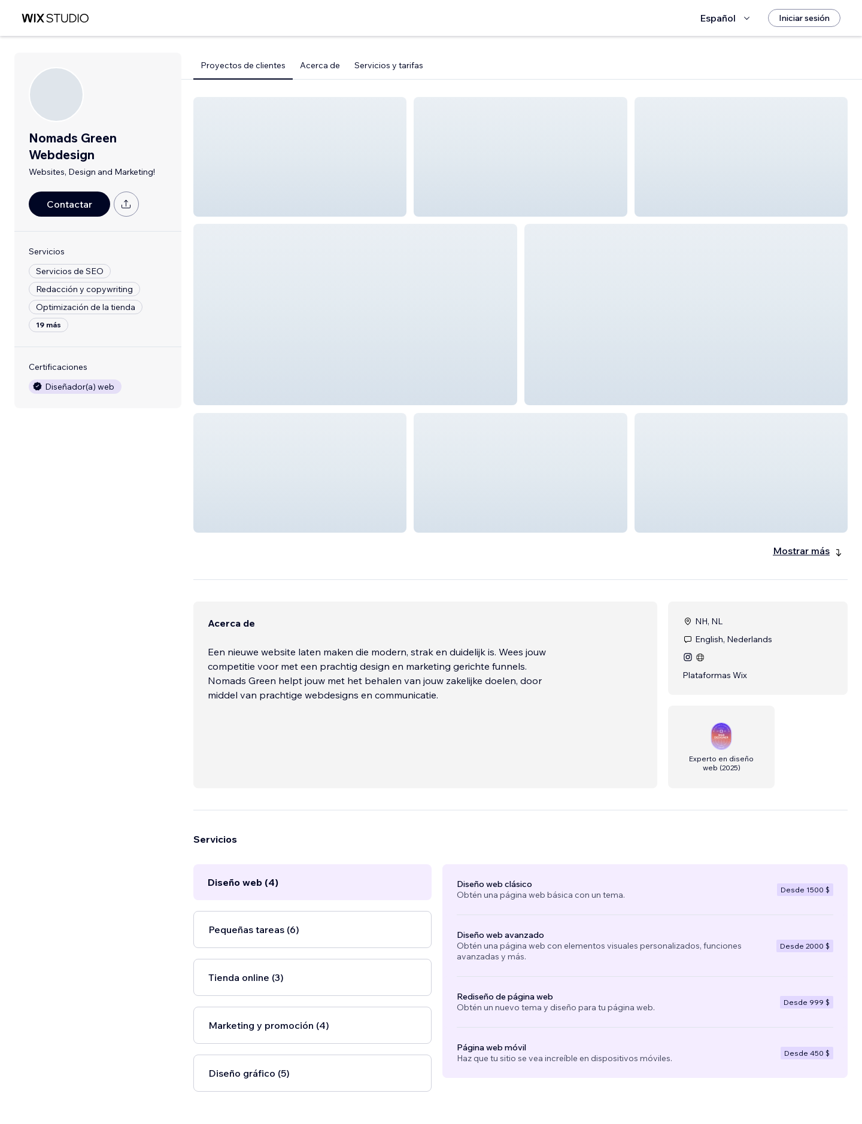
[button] (299, 157)
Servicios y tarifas (388, 65)
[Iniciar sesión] (804, 18)
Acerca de (320, 65)
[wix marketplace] (55, 18)
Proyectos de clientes (243, 65)
